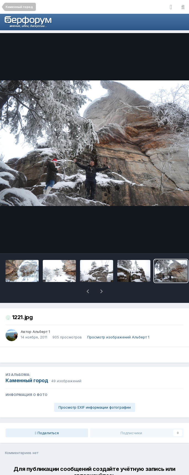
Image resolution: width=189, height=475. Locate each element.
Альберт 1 (41, 317)
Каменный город (27, 366)
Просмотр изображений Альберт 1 (118, 323)
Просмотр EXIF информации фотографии (94, 393)
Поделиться (47, 418)
